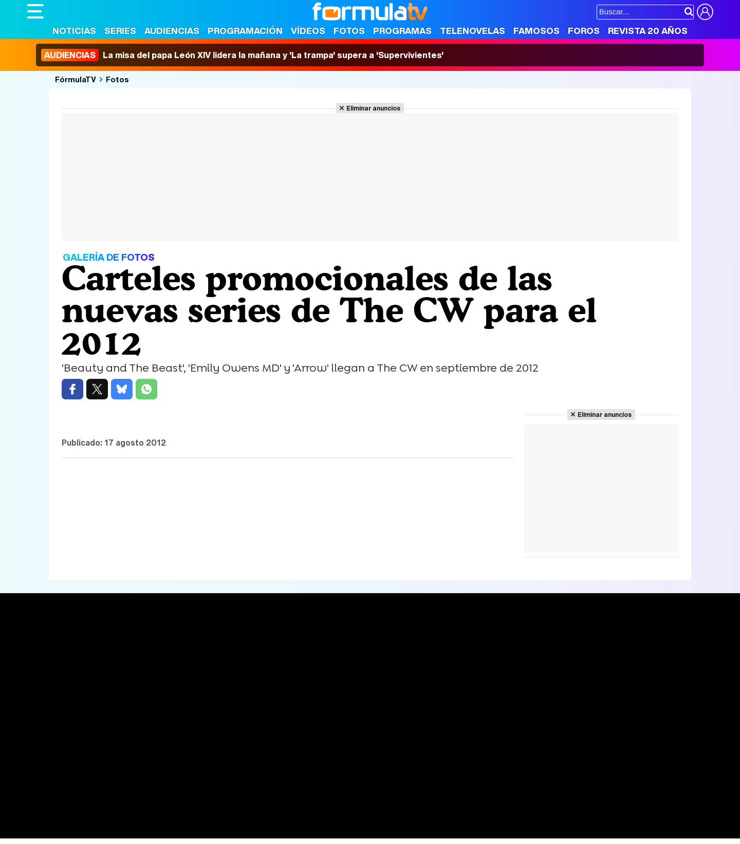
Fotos (349, 30)
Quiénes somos (56, 762)
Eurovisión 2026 (469, 673)
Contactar (416, 762)
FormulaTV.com (55, 781)
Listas (179, 665)
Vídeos (308, 30)
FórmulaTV (75, 79)
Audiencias (171, 30)
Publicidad (375, 762)
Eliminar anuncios (373, 108)
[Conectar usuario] (705, 12)
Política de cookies (245, 762)
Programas (402, 30)
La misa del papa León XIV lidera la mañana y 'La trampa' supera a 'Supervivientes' (242, 55)
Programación (245, 30)
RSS (447, 762)
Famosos (536, 30)
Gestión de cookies (318, 762)
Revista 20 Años (648, 30)
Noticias (74, 30)
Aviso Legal (109, 762)
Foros (584, 30)
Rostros (592, 642)
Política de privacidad (170, 762)
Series (120, 30)
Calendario (188, 654)
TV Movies (188, 676)
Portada (52, 642)
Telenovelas (472, 30)
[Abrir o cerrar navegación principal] (35, 11)
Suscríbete (599, 680)
